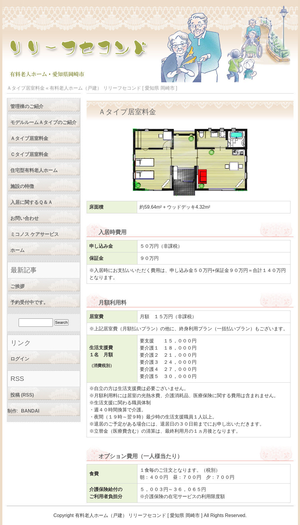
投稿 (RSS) (22, 394)
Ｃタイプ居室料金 (29, 154)
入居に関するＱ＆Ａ (31, 202)
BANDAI (30, 410)
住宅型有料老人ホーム (34, 170)
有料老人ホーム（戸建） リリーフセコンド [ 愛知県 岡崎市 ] (113, 88)
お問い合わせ (24, 218)
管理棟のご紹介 (26, 106)
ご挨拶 (17, 286)
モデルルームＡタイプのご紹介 (43, 122)
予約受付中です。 (29, 302)
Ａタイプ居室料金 (29, 138)
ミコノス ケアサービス (34, 234)
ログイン (19, 358)
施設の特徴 (22, 186)
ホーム (17, 250)
